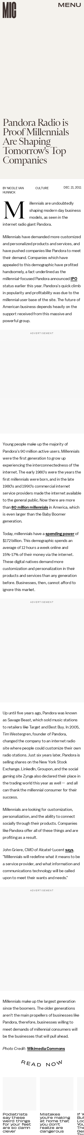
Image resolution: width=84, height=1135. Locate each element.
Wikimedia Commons (46, 1049)
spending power (59, 534)
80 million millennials (29, 507)
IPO (74, 279)
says (69, 850)
